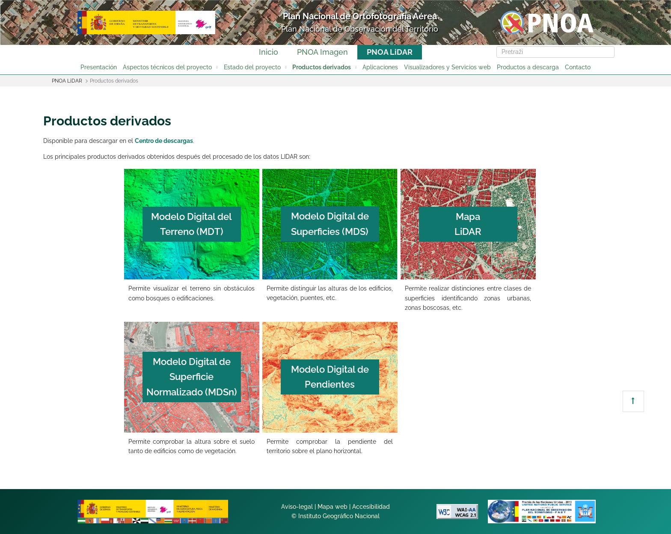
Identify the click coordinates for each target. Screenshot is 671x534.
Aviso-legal (297, 506)
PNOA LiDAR (390, 51)
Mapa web (332, 506)
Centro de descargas (164, 140)
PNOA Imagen (322, 51)
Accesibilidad (371, 506)
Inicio (268, 51)
